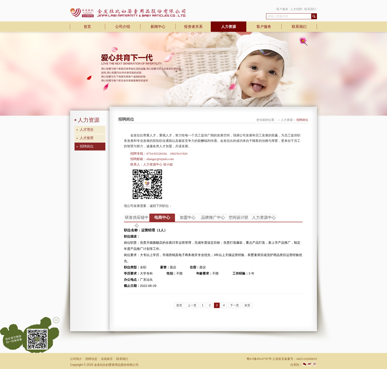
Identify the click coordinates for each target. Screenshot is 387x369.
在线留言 (107, 359)
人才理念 (87, 129)
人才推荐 (87, 138)
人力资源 (228, 27)
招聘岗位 (87, 146)
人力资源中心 (264, 217)
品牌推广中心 (213, 217)
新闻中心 (158, 27)
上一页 (192, 305)
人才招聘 (296, 9)
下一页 (234, 305)
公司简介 (76, 359)
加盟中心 (187, 217)
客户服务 (282, 9)
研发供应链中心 (137, 218)
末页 (247, 305)
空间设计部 (238, 217)
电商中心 (162, 217)
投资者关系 (193, 27)
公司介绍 (122, 27)
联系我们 (310, 9)
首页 (87, 27)
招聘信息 (91, 359)
